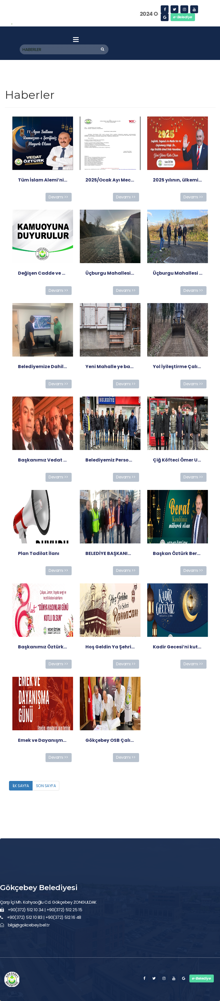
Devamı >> (58, 197)
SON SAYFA (46, 786)
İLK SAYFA (21, 786)
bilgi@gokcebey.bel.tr (28, 925)
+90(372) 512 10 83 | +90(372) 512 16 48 (44, 917)
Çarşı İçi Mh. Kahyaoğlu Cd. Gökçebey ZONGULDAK (48, 902)
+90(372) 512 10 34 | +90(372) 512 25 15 (45, 910)
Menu (75, 39)
